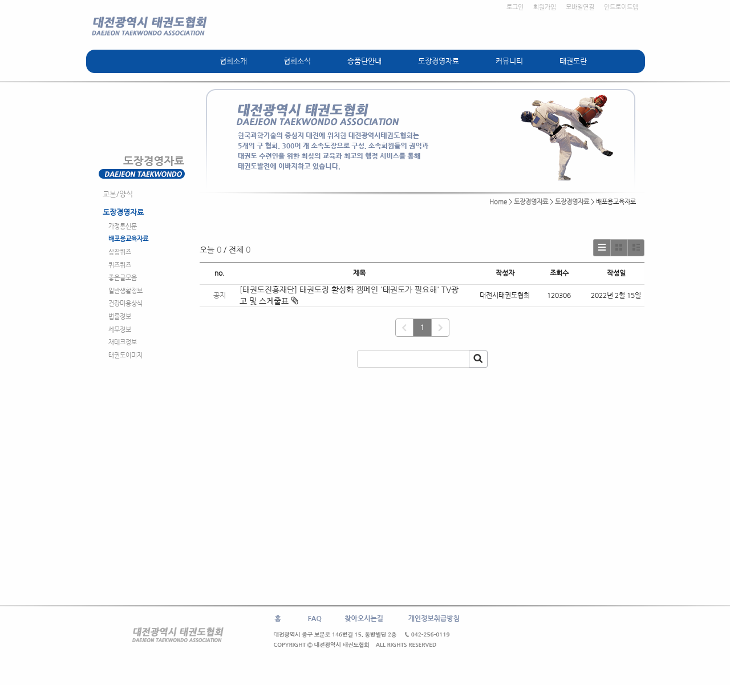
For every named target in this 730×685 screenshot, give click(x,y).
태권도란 (573, 61)
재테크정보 (122, 342)
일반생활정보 (125, 291)
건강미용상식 (125, 303)
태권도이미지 (125, 355)
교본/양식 (118, 194)
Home (498, 202)
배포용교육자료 (128, 239)
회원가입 (544, 7)
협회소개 (233, 61)
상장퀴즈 (119, 252)
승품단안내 (364, 61)
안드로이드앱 (621, 7)
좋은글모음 (122, 277)
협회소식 (297, 61)
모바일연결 (580, 7)
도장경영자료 (438, 61)
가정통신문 (122, 226)
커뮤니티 (509, 61)
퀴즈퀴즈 (119, 265)
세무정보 (119, 329)
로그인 (515, 7)
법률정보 (119, 316)
